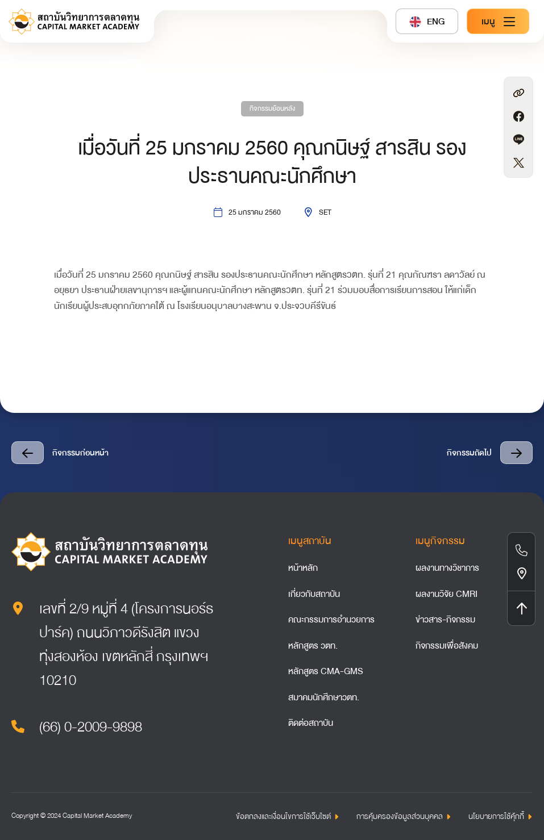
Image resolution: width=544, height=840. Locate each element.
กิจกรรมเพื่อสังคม (447, 645)
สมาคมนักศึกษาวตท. (323, 697)
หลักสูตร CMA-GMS (325, 671)
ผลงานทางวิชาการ (447, 568)
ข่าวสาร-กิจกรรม (445, 619)
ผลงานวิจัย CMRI (446, 594)
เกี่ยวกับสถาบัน (314, 594)
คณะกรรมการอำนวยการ (331, 619)
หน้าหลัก (303, 568)
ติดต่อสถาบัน (310, 723)
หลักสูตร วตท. (313, 645)
